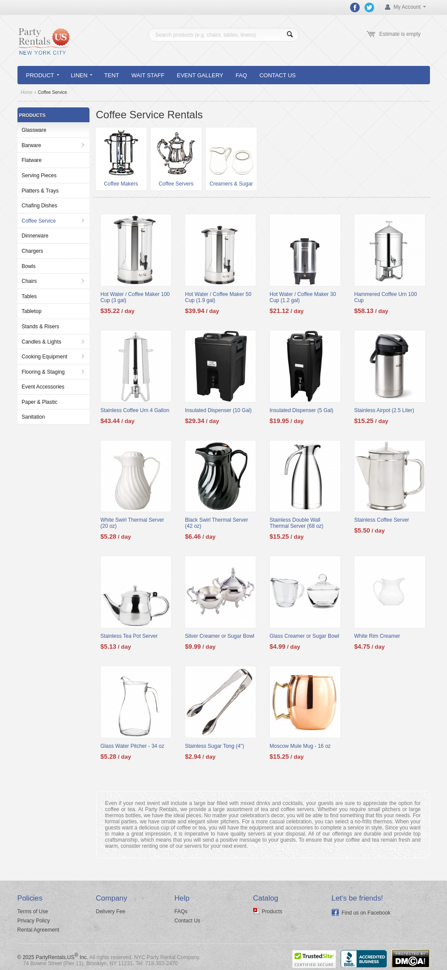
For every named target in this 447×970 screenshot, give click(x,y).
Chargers (32, 251)
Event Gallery (200, 75)
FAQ (241, 75)
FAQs (181, 911)
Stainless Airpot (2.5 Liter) (384, 410)
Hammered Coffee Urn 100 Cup (385, 297)
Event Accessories (43, 387)
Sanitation (33, 417)
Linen (81, 75)
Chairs (29, 281)
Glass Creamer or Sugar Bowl (304, 636)
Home (27, 92)
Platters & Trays (40, 191)
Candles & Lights (42, 342)
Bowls (29, 266)
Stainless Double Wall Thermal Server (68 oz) (296, 523)
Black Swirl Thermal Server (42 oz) (216, 523)
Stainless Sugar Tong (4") (214, 746)
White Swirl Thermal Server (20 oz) (132, 523)
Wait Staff (148, 75)
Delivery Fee (110, 911)
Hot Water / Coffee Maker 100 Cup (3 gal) (135, 297)
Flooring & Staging (43, 372)
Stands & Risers (40, 326)
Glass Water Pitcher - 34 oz (132, 746)
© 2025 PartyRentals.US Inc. (52, 957)
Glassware (34, 130)
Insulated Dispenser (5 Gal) (302, 410)
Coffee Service (39, 221)
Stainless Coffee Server (381, 520)
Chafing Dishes (39, 206)
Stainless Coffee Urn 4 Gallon (134, 410)
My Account (406, 7)
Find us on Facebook (366, 913)
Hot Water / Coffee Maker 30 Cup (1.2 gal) (303, 297)
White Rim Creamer (377, 636)
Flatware (32, 160)
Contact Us (277, 75)
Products (272, 911)
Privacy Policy (33, 921)
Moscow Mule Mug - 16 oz (300, 746)
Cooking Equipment (45, 357)
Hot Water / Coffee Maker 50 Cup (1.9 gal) (218, 297)
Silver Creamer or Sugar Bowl (219, 636)
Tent (111, 75)
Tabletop (31, 311)
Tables (29, 296)
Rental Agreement (38, 930)
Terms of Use (32, 911)
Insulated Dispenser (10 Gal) (218, 410)
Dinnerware (35, 236)
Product (42, 75)
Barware (31, 145)
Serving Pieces (39, 175)
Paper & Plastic (40, 402)
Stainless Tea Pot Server (129, 636)
